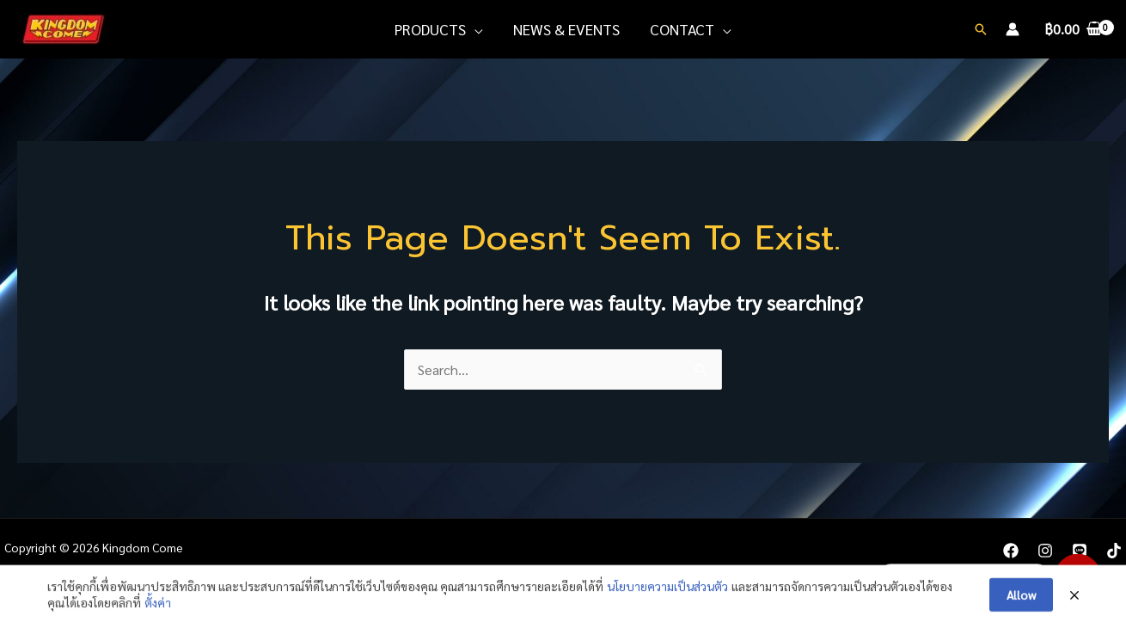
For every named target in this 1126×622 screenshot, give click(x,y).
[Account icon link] (1012, 29)
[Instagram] (1045, 550)
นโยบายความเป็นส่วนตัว (667, 602)
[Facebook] (1011, 550)
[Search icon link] (980, 30)
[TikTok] (1114, 550)
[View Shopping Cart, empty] (1073, 29)
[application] (474, 29)
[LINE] (1079, 550)
